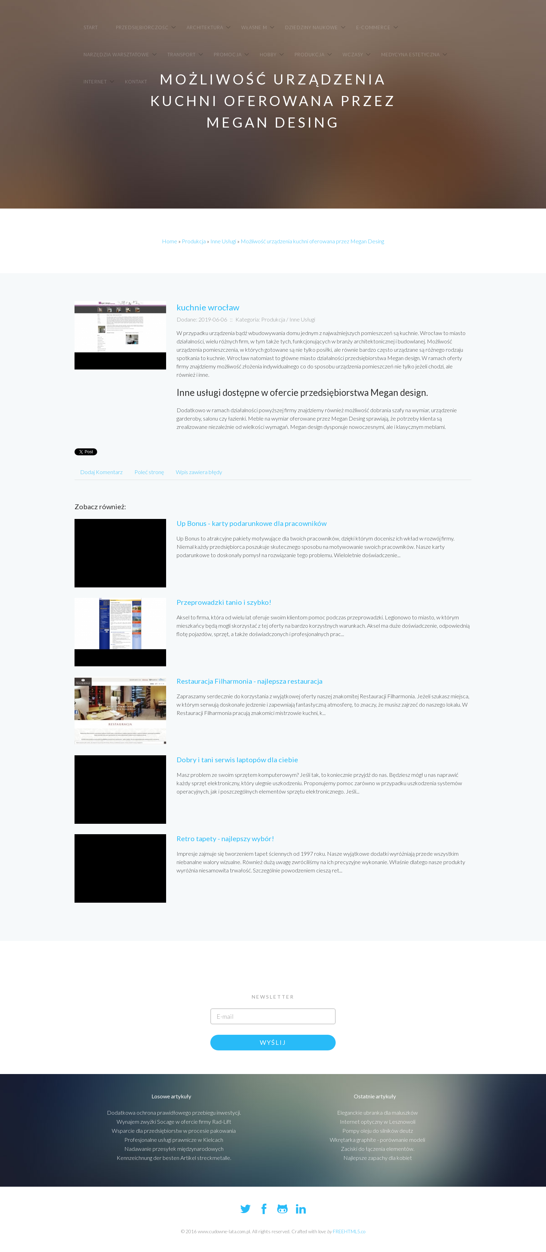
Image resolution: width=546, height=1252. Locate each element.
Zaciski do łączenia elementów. (377, 1148)
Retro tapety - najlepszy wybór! (225, 838)
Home (169, 241)
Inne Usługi (223, 241)
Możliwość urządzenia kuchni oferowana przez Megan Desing (312, 241)
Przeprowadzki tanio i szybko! (224, 602)
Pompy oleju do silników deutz (377, 1130)
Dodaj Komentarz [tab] (101, 472)
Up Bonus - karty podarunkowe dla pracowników (252, 523)
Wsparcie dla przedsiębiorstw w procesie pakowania (174, 1130)
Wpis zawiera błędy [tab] (199, 472)
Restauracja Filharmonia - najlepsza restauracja (249, 681)
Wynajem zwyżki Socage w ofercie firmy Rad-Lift (174, 1121)
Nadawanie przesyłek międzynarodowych (174, 1148)
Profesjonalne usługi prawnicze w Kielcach (173, 1139)
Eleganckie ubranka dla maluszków (377, 1112)
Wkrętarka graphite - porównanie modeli (377, 1139)
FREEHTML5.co (349, 1231)
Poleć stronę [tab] (149, 472)
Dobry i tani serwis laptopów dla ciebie (237, 759)
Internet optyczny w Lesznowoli (377, 1121)
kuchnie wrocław (208, 307)
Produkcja (194, 241)
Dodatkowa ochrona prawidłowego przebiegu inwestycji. (174, 1112)
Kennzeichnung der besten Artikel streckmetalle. (174, 1157)
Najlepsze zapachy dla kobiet (377, 1157)
